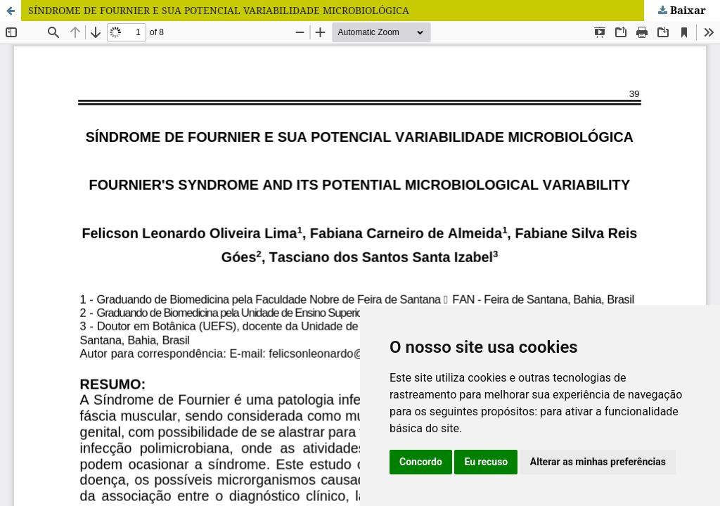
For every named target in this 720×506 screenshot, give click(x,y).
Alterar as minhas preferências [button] (598, 461)
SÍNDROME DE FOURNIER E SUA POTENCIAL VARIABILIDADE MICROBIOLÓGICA (218, 10)
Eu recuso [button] (486, 461)
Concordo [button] (420, 461)
